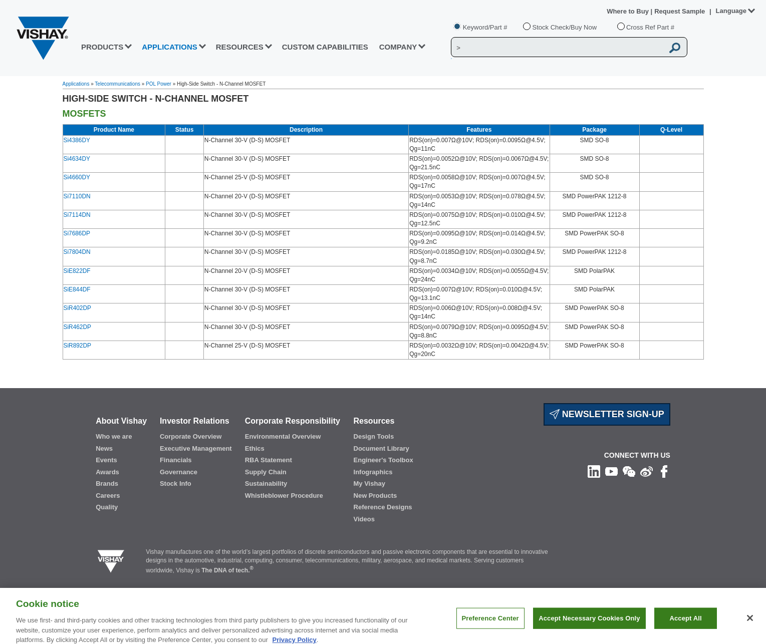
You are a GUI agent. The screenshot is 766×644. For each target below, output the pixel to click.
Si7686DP (77, 233)
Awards (107, 472)
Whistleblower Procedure (284, 495)
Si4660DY (77, 177)
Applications (76, 84)
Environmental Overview (283, 436)
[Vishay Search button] (675, 48)
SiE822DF (77, 270)
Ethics (255, 448)
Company (398, 47)
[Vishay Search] (557, 48)
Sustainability (266, 483)
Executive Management (196, 448)
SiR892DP (77, 345)
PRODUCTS (102, 47)
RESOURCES (240, 47)
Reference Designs (383, 507)
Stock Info (175, 483)
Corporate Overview (191, 436)
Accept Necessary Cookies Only (589, 623)
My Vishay (369, 483)
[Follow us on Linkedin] (594, 471)
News (104, 448)
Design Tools (374, 436)
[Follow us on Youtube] (611, 471)
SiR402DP (77, 307)
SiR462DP (77, 327)
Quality (107, 507)
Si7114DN (77, 214)
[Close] (750, 623)
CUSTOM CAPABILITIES (325, 47)
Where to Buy (628, 11)
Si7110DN (77, 196)
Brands (107, 483)
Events (106, 460)
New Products (375, 495)
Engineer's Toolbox (383, 460)
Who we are (114, 436)
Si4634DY (77, 158)
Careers (108, 495)
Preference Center (490, 623)
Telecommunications (117, 84)
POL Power (158, 84)
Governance (178, 472)
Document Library (381, 448)
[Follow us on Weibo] (646, 471)
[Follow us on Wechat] (629, 471)
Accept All (685, 623)
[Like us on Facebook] (664, 471)
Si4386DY (77, 140)
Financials (176, 460)
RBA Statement (268, 460)
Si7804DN (77, 251)
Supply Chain (266, 472)
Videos (364, 519)
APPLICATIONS (169, 47)
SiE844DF (77, 289)
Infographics (373, 472)
